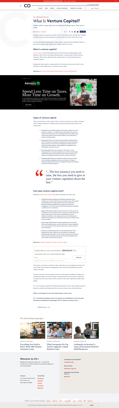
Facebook (40, 385)
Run (46, 8)
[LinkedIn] (74, 31)
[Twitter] (72, 31)
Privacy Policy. (51, 260)
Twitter (40, 383)
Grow (52, 8)
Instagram (41, 378)
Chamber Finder (69, 362)
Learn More (28, 104)
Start (41, 8)
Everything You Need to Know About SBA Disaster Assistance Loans (31, 347)
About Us (55, 401)
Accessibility (68, 401)
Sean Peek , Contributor (40, 31)
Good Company (62, 8)
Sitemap (80, 401)
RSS (84, 401)
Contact (48, 401)
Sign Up (97, 8)
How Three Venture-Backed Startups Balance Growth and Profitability (58, 71)
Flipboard (40, 388)
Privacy (61, 401)
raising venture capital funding (47, 194)
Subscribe (78, 257)
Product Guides (76, 8)
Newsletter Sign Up (70, 368)
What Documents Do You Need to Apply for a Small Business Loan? (57, 347)
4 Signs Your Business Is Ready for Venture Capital (53, 242)
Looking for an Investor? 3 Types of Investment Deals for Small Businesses (86, 347)
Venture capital (37, 53)
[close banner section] (116, 1)
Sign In (92, 8)
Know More (79, 405)
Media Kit (67, 376)
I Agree (92, 405)
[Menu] (20, 5)
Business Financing (42, 17)
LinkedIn (40, 381)
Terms (74, 401)
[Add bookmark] (83, 32)
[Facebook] (69, 31)
